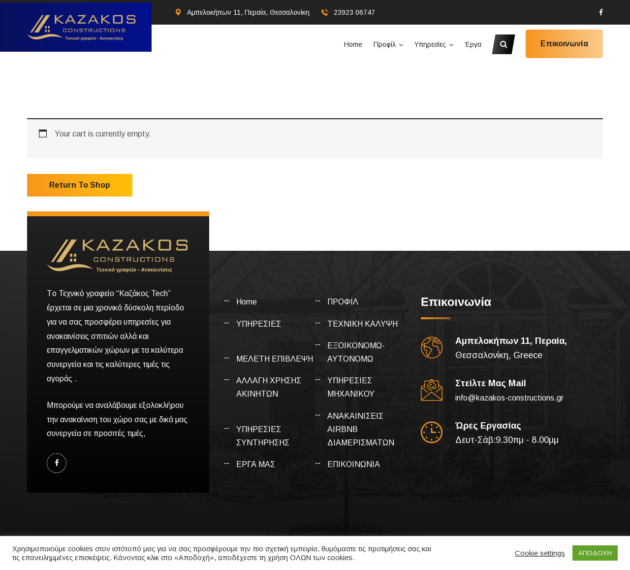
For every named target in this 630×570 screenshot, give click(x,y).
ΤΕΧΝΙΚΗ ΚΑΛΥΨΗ (362, 324)
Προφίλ (385, 44)
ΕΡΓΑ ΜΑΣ (255, 464)
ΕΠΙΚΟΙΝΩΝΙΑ (353, 464)
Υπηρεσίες (430, 44)
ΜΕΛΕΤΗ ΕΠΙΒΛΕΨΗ (274, 359)
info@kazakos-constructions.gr (509, 398)
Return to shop (79, 185)
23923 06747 (354, 12)
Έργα (473, 44)
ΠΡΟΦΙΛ (342, 302)
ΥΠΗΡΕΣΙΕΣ (258, 324)
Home (353, 44)
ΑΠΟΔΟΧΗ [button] (595, 553)
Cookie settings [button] (540, 553)
